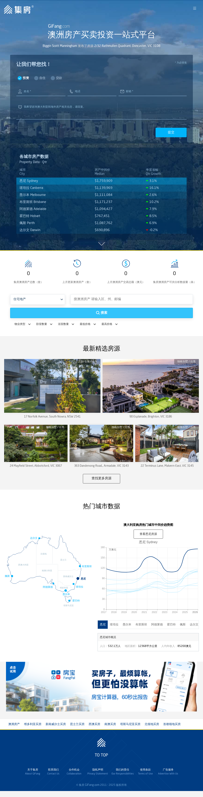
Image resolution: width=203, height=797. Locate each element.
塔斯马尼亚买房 (130, 724)
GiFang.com (92, 785)
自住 (42, 78)
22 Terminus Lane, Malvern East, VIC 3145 (167, 465)
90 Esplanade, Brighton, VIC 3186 (150, 416)
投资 (26, 78)
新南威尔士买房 (56, 724)
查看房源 (148, 534)
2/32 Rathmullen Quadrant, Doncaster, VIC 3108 (127, 47)
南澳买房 (110, 724)
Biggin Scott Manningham (60, 47)
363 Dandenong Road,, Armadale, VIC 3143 (101, 465)
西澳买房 (94, 724)
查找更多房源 (101, 478)
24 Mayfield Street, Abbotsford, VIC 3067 (36, 465)
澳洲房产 (14, 724)
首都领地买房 (172, 724)
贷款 (59, 78)
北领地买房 (152, 724)
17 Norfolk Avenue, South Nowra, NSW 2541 (52, 416)
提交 (171, 132)
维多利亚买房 (32, 724)
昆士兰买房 (77, 724)
